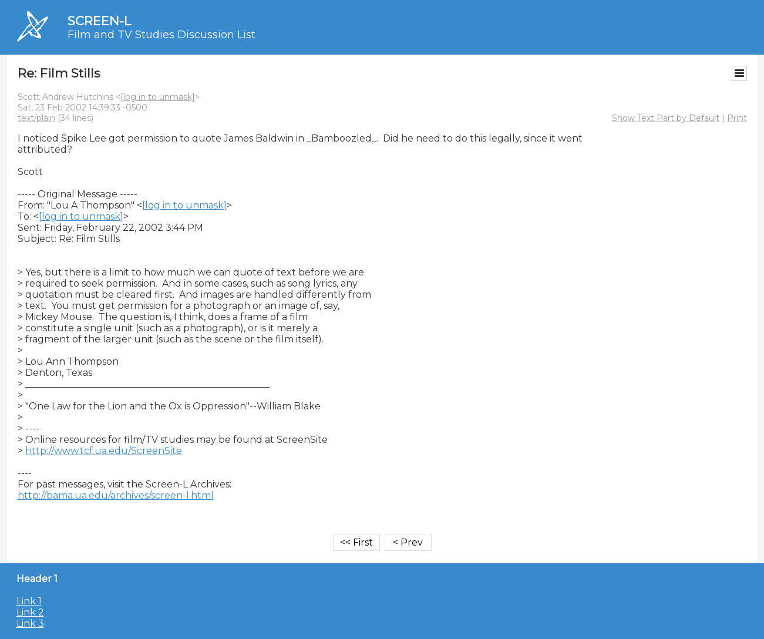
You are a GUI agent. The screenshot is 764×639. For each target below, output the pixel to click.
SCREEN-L (99, 21)
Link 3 (30, 623)
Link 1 (29, 601)
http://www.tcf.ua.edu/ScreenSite (103, 450)
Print (737, 118)
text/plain (36, 118)
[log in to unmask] (157, 97)
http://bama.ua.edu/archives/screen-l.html (116, 495)
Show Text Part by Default (665, 118)
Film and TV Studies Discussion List (161, 34)
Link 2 (30, 612)
